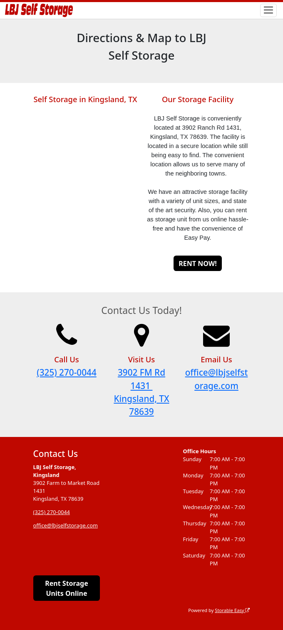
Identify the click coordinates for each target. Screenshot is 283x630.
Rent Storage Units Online (66, 588)
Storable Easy (232, 610)
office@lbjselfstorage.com (65, 525)
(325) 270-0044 (66, 372)
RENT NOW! (197, 263)
